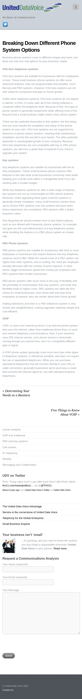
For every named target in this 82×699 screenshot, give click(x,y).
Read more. (60, 548)
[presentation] (33, 645)
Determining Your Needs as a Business (16, 393)
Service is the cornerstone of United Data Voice (29, 512)
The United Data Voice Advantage (22, 506)
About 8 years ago (10, 490)
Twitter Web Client (62, 490)
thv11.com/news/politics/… (17, 485)
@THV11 (46, 485)
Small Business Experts (16, 523)
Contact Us (7, 690)
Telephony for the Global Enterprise (23, 518)
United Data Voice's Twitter (37, 490)
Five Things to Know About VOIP (65, 412)
